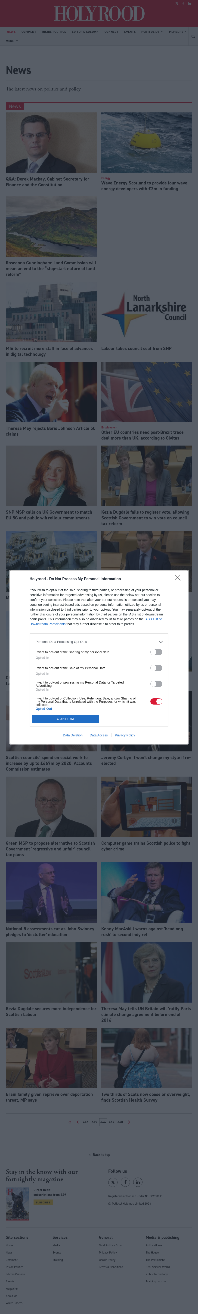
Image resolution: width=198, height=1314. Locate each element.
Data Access (99, 735)
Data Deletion (73, 735)
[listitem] (99, 641)
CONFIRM (65, 718)
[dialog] (99, 657)
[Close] (179, 579)
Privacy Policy (125, 735)
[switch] (156, 652)
